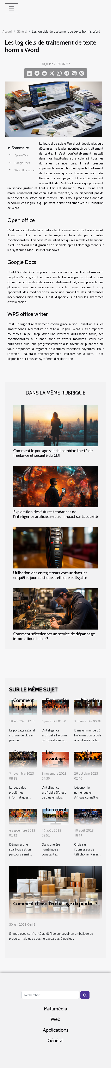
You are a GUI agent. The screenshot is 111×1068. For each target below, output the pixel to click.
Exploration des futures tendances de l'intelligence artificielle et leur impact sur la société (55, 514)
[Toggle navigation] (11, 8)
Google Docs (22, 163)
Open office (21, 155)
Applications (55, 1030)
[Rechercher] (50, 995)
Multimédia (55, 1009)
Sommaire (20, 148)
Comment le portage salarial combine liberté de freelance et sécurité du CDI (53, 453)
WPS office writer (24, 170)
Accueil (7, 31)
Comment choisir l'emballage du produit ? (55, 904)
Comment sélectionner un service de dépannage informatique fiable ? (54, 636)
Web (55, 1019)
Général (22, 31)
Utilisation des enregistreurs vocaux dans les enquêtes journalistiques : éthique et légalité (50, 575)
